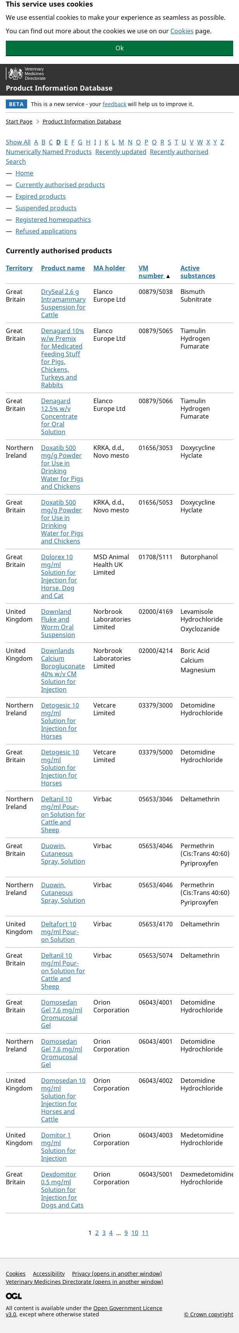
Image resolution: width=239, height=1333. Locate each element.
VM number (152, 272)
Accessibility (49, 1273)
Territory (19, 268)
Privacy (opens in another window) (117, 1273)
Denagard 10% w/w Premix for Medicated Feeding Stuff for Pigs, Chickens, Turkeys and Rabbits (62, 357)
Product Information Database (59, 88)
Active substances (198, 272)
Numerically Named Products (49, 152)
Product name (63, 268)
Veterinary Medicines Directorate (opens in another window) (84, 1281)
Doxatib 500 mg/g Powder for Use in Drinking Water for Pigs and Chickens (62, 467)
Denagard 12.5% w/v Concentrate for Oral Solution (59, 416)
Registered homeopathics (53, 219)
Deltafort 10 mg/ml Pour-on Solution (60, 932)
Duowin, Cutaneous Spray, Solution (63, 854)
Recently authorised (179, 152)
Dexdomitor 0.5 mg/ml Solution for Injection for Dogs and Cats (62, 1189)
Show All (18, 142)
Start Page (19, 121)
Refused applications (46, 231)
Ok (119, 48)
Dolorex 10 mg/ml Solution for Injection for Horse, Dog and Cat (59, 576)
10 (134, 1232)
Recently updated (120, 152)
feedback (114, 104)
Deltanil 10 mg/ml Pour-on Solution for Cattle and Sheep (63, 814)
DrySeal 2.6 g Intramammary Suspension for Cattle (63, 303)
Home (24, 173)
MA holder (109, 268)
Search (16, 161)
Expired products (40, 196)
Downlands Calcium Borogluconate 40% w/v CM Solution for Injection (63, 670)
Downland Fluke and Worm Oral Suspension (58, 623)
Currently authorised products (60, 185)
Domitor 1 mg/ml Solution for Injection (58, 1147)
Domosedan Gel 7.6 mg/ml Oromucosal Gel (61, 1014)
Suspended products (46, 208)
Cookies (182, 31)
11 (145, 1232)
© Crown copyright (208, 1314)
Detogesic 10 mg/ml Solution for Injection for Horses (60, 720)
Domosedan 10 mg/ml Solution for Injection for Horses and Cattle (63, 1099)
